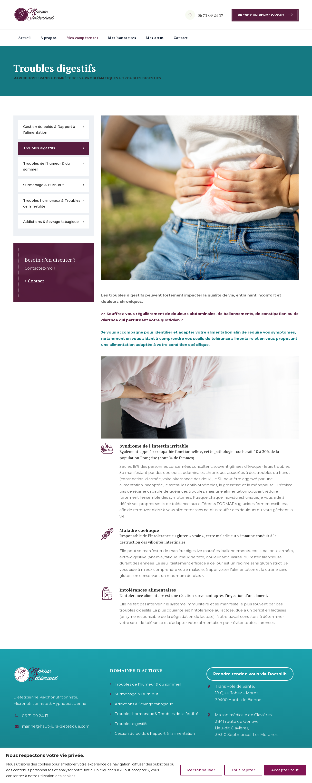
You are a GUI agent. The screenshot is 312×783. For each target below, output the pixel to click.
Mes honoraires (122, 37)
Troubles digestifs (39, 148)
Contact (181, 37)
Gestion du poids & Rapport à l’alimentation (49, 129)
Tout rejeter (243, 770)
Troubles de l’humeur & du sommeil (46, 166)
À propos (48, 37)
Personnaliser (201, 770)
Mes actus (155, 37)
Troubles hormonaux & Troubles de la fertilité (51, 203)
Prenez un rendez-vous (261, 15)
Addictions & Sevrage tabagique (51, 222)
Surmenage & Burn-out (43, 185)
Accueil (24, 37)
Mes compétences (82, 37)
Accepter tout (285, 770)
